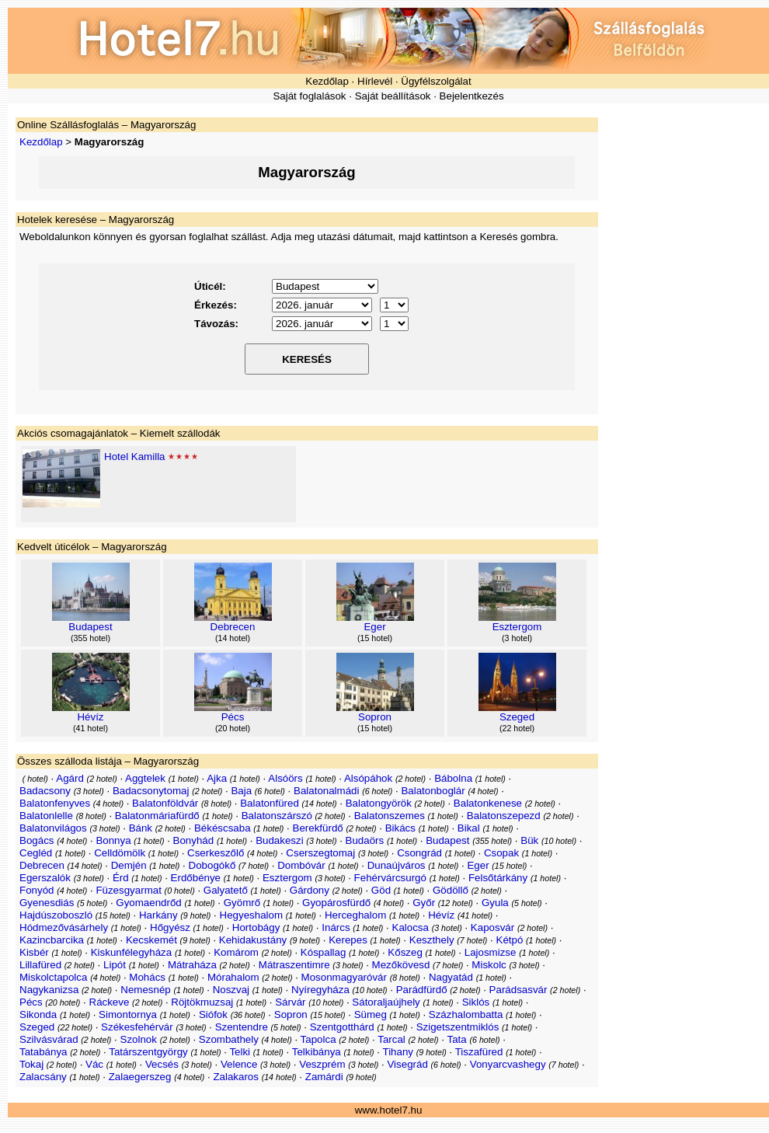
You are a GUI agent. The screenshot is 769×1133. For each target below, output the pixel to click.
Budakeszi (280, 840)
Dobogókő (212, 865)
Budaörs (365, 840)
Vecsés (162, 1064)
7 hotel (254, 865)
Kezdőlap (327, 81)
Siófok (213, 1014)
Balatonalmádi (326, 791)
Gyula (495, 902)
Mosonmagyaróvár (344, 977)
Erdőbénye (196, 878)
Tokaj (31, 1064)
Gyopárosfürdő (336, 902)
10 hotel (559, 840)
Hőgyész (170, 927)
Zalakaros (236, 1076)
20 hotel (233, 728)
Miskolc (488, 965)
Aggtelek (145, 778)
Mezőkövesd (401, 965)
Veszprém (322, 1064)
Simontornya (128, 1014)
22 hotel (517, 728)
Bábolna (453, 778)
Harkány (158, 915)
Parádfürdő (421, 989)
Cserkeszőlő (215, 853)
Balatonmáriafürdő (157, 815)
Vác (94, 1064)
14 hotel (233, 638)
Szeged (516, 717)
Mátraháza (192, 965)
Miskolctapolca (53, 977)
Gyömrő (242, 902)
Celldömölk (119, 853)
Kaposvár (492, 927)
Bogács (36, 840)
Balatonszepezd (504, 815)
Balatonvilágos (53, 828)
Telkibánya (316, 1052)
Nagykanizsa (48, 989)
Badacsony (45, 791)
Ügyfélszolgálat (436, 81)
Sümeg (370, 1014)
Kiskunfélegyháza (131, 952)
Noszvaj (231, 989)
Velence (239, 1064)
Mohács (147, 977)
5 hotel (92, 903)
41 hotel (91, 728)
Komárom (236, 952)
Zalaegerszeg (140, 1076)
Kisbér (34, 952)
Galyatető (226, 890)
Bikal (469, 828)
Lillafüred (40, 965)
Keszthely (431, 940)
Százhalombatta (466, 1014)
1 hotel (183, 778)
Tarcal (391, 1039)
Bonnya (113, 840)
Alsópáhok (368, 778)
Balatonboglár (433, 791)
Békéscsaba (222, 828)
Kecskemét (151, 940)
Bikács (400, 828)
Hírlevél (374, 81)
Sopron (374, 717)
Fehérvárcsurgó (390, 878)
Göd (381, 890)
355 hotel (91, 638)
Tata (457, 1039)
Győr (423, 902)
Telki (239, 1052)
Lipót (114, 965)
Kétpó (510, 940)
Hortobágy (256, 927)
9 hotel (195, 915)
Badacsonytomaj (151, 791)
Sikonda (38, 1014)
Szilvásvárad (48, 1039)
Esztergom (517, 627)
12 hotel (455, 903)
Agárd (70, 778)
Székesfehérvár (137, 1027)
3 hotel (517, 638)
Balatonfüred (269, 803)
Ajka (217, 778)
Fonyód (36, 890)
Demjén (129, 865)
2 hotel (101, 778)
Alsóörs (285, 778)
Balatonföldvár (165, 803)
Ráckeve (109, 1002)
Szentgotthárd (342, 1027)
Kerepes (348, 940)
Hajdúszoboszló (55, 915)
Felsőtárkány (497, 878)
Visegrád (407, 1064)
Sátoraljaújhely (385, 1002)
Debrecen (233, 627)
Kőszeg (405, 952)
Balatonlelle (46, 815)
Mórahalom (233, 977)
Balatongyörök (379, 803)
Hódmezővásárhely (63, 927)
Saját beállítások (393, 96)
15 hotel (375, 638)
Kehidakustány (253, 940)
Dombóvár (301, 865)
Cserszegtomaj (320, 853)
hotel (35, 778)
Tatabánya (43, 1052)
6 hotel (269, 791)
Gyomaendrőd (148, 902)
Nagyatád (451, 977)
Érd (121, 878)
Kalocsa (410, 927)
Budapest (90, 627)
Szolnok (138, 1039)
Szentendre (241, 1027)
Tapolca (318, 1039)
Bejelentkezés (472, 96)
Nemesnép (145, 989)
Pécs (233, 717)
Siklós (476, 1002)
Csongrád (419, 853)
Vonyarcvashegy (508, 1064)
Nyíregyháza (320, 989)
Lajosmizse (491, 952)
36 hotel (248, 1015)
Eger (374, 627)
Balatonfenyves (54, 803)
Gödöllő (450, 890)
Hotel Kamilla (134, 456)
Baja (241, 791)
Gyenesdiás (46, 902)
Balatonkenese (488, 803)
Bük (529, 840)
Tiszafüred (479, 1052)
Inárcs (336, 927)
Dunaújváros (396, 865)
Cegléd (35, 853)
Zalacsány (43, 1076)
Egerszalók (45, 878)
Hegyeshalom (252, 915)
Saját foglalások (309, 96)
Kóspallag (323, 952)
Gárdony (309, 890)
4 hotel (483, 791)
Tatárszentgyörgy (148, 1052)
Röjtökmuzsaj (202, 1002)
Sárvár (290, 1002)
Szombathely (229, 1039)
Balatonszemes (389, 815)
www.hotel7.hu (389, 1110)
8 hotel (216, 803)
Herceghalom (355, 915)
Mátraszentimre (294, 965)
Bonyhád (193, 840)
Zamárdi (324, 1076)
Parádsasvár (518, 989)
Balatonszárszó (277, 815)
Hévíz (90, 717)
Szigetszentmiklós (457, 1027)
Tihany (397, 1052)
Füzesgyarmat (128, 890)
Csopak (501, 853)
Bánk (140, 828)
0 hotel (179, 890)
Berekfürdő (318, 828)
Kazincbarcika (51, 940)
